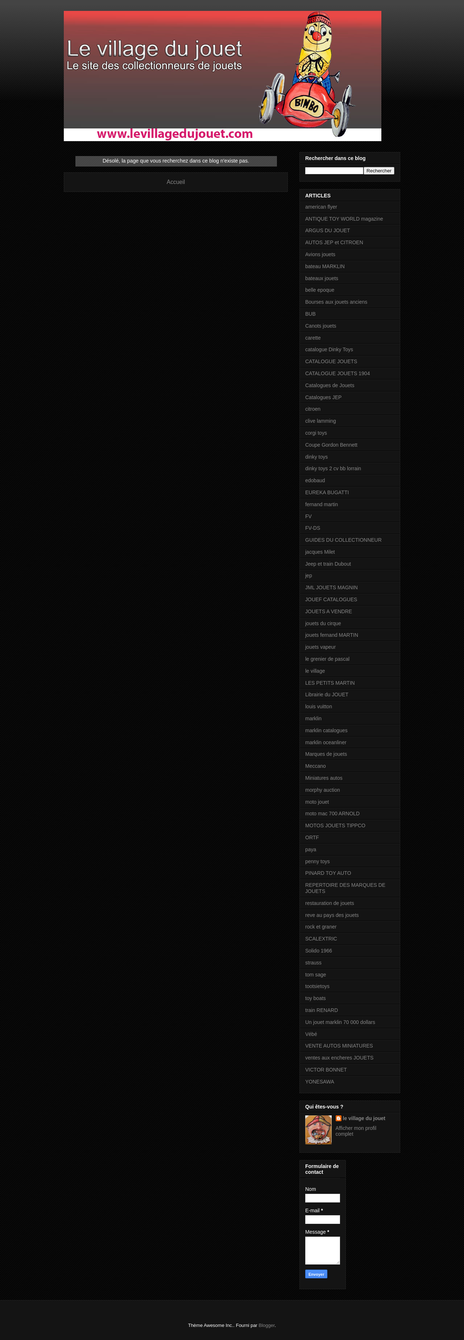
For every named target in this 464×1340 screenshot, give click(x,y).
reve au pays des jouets (332, 915)
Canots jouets (320, 326)
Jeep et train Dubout (328, 564)
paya (310, 849)
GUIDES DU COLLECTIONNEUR (343, 540)
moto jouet (317, 802)
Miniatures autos (324, 778)
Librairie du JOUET (326, 694)
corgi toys (316, 433)
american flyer (321, 207)
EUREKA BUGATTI (327, 492)
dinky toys (316, 457)
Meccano (315, 766)
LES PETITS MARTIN (330, 683)
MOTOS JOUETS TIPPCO (335, 825)
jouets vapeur (320, 647)
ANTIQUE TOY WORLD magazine (344, 219)
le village (315, 671)
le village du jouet (364, 1118)
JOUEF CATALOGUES (331, 599)
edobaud (315, 480)
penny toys (317, 861)
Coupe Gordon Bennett (331, 445)
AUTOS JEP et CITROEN (334, 242)
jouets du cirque (323, 623)
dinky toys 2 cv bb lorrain (333, 468)
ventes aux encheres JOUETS (339, 1058)
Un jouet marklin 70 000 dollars (340, 1022)
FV (308, 516)
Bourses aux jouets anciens (336, 302)
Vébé (311, 1034)
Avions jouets (320, 254)
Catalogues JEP (323, 397)
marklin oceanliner (326, 742)
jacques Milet (320, 552)
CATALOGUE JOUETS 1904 (337, 373)
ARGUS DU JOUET (327, 230)
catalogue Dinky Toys (329, 349)
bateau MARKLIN (325, 266)
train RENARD (321, 1010)
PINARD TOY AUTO (328, 873)
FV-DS (312, 528)
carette (313, 338)
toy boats (315, 998)
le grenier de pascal (327, 659)
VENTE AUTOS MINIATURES (339, 1046)
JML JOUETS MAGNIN (331, 587)
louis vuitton (318, 706)
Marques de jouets (326, 754)
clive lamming (320, 421)
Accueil (176, 182)
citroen (312, 409)
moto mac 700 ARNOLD (332, 813)
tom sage (315, 975)
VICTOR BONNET (326, 1070)
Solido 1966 (318, 951)
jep (308, 575)
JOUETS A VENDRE (328, 611)
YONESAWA (319, 1082)
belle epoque (319, 290)
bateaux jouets (321, 278)
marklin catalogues (326, 730)
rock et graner (320, 927)
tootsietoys (317, 986)
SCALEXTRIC (321, 939)
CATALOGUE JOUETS (331, 361)
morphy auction (322, 790)
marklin (313, 718)
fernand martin (321, 504)
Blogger (267, 1325)
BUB (310, 314)
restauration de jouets (329, 903)
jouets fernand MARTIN (331, 635)
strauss (313, 963)
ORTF (312, 837)
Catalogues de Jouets (329, 385)
